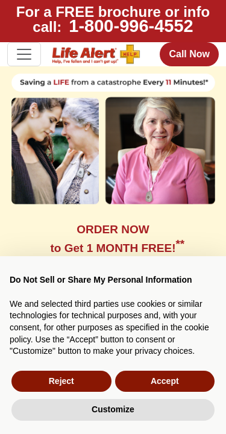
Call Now (189, 54)
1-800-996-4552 (131, 26)
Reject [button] (61, 381)
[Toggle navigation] (24, 54)
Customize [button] (113, 409)
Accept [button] (165, 381)
